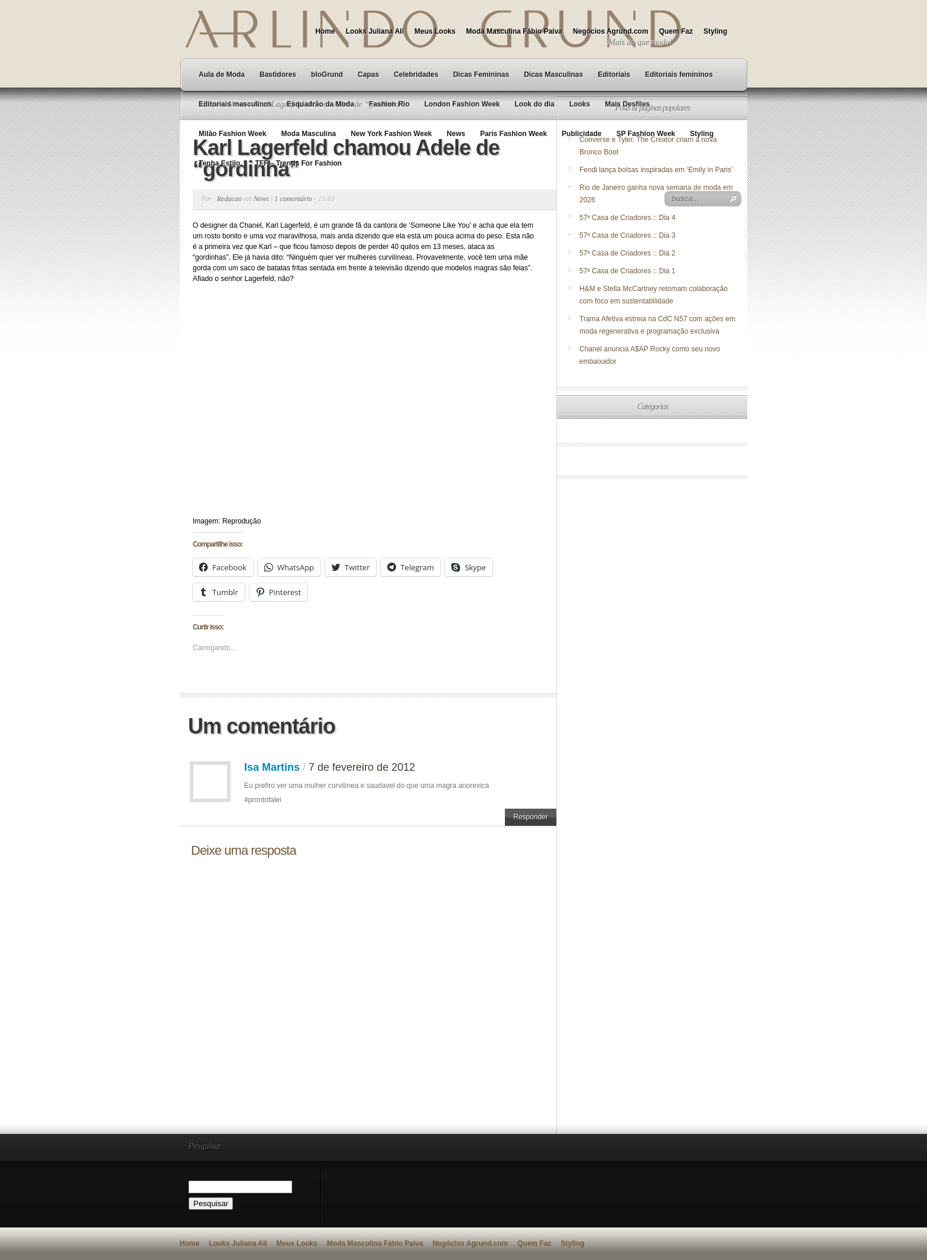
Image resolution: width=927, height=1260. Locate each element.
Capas (368, 74)
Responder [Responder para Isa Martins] (530, 817)
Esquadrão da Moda (320, 104)
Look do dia (535, 104)
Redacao (229, 199)
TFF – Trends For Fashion (298, 163)
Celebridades (416, 74)
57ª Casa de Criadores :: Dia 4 (627, 218)
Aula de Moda (222, 74)
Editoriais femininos (679, 74)
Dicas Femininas (481, 74)
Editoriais (614, 74)
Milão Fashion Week (232, 134)
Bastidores (278, 74)
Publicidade (581, 134)
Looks (579, 104)
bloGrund (327, 74)
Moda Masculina (308, 134)
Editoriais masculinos (235, 104)
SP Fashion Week (645, 134)
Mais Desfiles (627, 104)
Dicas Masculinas (553, 74)
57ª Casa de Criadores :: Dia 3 (627, 235)
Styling (715, 31)
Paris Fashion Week (513, 134)
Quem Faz (676, 31)
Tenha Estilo (219, 163)
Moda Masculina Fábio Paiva (514, 31)
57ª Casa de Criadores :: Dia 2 (627, 253)
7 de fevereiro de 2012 (362, 767)
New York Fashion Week (391, 134)
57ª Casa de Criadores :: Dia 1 (627, 271)
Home (325, 31)
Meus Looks (434, 31)
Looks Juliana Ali (375, 31)
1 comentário (293, 199)
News (456, 134)
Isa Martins (272, 767)
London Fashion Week (462, 104)
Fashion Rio (389, 104)
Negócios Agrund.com (611, 31)
